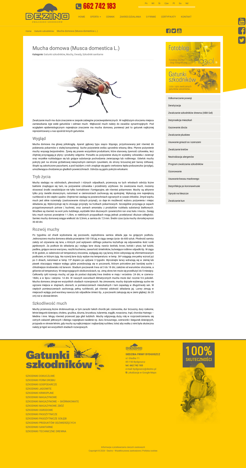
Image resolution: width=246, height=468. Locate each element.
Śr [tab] (159, 3)
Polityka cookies (149, 451)
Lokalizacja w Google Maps (141, 372)
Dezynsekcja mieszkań (180, 120)
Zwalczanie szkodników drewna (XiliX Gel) (190, 112)
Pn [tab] (146, 3)
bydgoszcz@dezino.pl (144, 369)
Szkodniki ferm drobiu (40, 380)
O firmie (151, 16)
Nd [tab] (187, 3)
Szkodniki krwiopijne (40, 393)
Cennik (110, 16)
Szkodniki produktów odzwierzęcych (51, 422)
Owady (77, 54)
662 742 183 (99, 6)
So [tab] (180, 3)
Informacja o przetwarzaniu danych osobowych (123, 447)
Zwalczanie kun (176, 200)
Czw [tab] (167, 3)
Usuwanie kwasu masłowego (183, 178)
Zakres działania (130, 16)
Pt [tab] (174, 3)
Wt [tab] (153, 3)
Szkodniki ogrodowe (39, 410)
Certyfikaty (168, 16)
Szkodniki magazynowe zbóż (45, 405)
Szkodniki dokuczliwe (40, 376)
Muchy (69, 54)
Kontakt (186, 16)
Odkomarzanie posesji (180, 98)
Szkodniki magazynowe (41, 397)
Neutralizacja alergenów (181, 156)
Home (81, 16)
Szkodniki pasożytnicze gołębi (46, 418)
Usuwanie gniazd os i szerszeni (184, 142)
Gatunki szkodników (44, 31)
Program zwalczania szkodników (185, 164)
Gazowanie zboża (177, 127)
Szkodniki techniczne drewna (46, 431)
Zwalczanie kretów (178, 149)
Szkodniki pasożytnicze (41, 414)
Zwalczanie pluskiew (179, 134)
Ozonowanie (175, 171)
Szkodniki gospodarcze (41, 384)
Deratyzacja (174, 105)
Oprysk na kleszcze (178, 193)
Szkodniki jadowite (39, 388)
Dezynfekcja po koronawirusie (184, 186)
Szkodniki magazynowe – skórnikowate (52, 401)
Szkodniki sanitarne (93, 54)
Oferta (95, 16)
